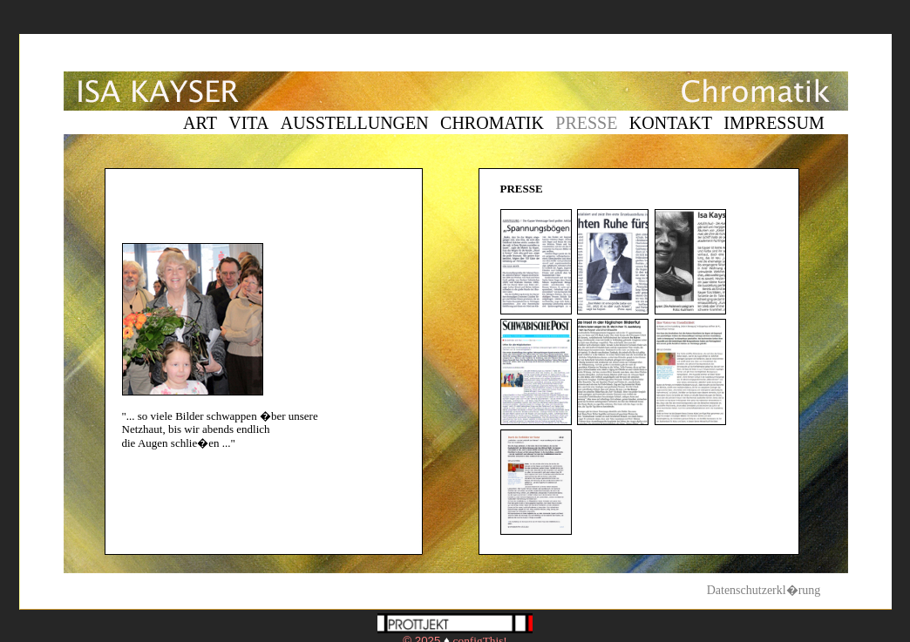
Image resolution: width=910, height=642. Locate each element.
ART (200, 122)
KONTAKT (670, 122)
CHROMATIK (492, 122)
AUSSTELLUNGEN (355, 122)
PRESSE (586, 122)
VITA (248, 122)
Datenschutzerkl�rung (764, 590)
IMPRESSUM (774, 122)
